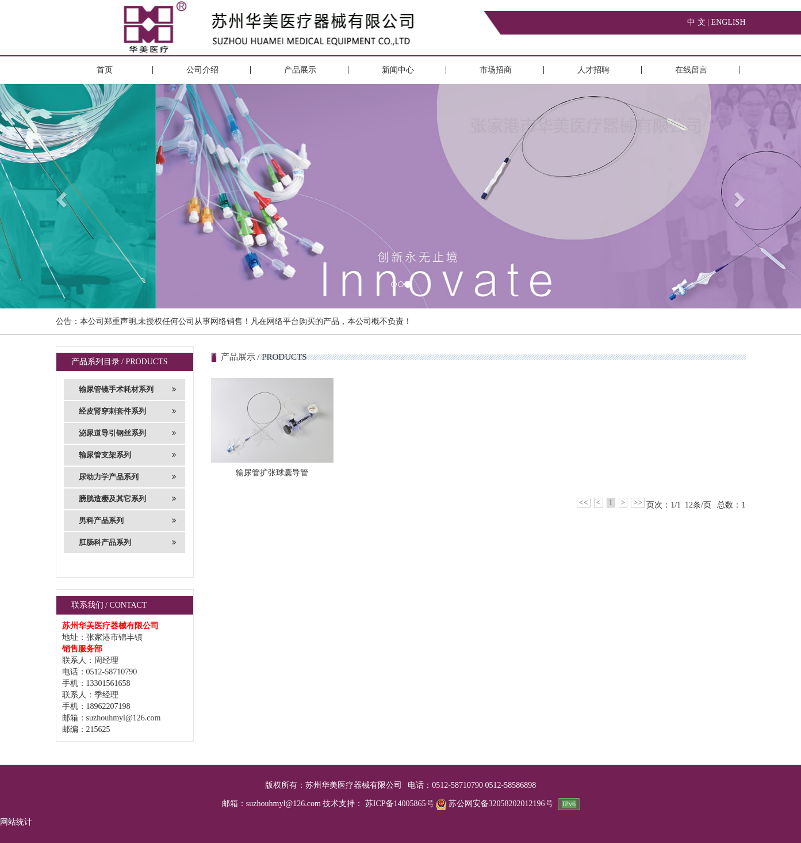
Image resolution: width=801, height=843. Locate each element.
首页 (105, 70)
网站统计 (16, 822)
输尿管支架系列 (128, 455)
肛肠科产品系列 (128, 542)
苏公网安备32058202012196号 (495, 803)
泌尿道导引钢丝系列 (128, 433)
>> (637, 502)
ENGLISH (728, 22)
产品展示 (300, 70)
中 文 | (699, 22)
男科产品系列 (128, 520)
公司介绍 (202, 70)
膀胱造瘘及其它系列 (128, 499)
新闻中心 (398, 70)
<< (583, 502)
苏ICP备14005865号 (399, 803)
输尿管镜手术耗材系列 (128, 389)
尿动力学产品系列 (128, 477)
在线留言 (691, 70)
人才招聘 (593, 70)
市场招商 (496, 70)
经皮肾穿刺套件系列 (128, 411)
